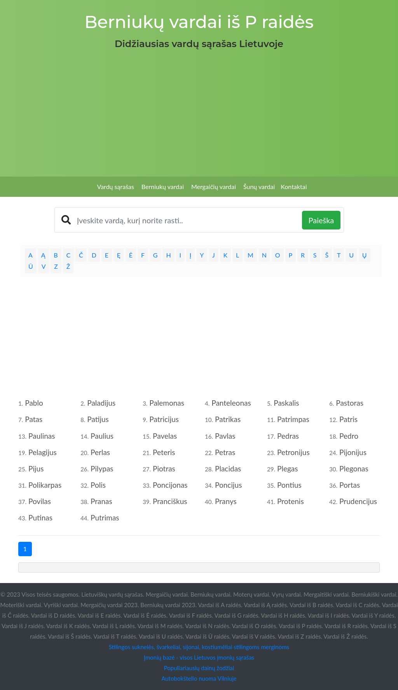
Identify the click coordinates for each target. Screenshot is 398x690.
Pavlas (225, 435)
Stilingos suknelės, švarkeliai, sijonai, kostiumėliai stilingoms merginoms (199, 646)
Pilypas (102, 468)
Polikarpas (44, 484)
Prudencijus (358, 501)
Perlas (100, 452)
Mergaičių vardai (213, 186)
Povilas (39, 501)
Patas (33, 419)
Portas (349, 484)
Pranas (101, 501)
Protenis (290, 501)
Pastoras (349, 402)
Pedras (288, 435)
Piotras (164, 468)
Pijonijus (353, 452)
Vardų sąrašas (115, 186)
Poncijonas (170, 484)
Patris (348, 419)
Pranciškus (170, 501)
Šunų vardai (259, 186)
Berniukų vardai (162, 186)
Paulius (102, 435)
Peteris (164, 452)
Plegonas (353, 468)
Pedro (348, 435)
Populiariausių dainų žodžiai (199, 667)
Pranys (226, 501)
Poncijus (228, 484)
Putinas (40, 517)
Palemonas (166, 402)
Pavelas (165, 435)
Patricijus (164, 419)
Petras (225, 452)
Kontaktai (294, 186)
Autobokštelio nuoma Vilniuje (198, 678)
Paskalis (286, 402)
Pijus (36, 468)
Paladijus (101, 402)
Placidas (228, 468)
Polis (98, 484)
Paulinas (41, 435)
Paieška (321, 220)
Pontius (289, 484)
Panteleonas (231, 402)
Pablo (34, 402)
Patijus (98, 419)
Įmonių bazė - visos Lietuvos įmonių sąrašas (199, 657)
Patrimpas (293, 419)
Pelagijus (42, 452)
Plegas (287, 468)
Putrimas (105, 517)
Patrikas (228, 419)
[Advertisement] (199, 110)
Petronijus (293, 452)
